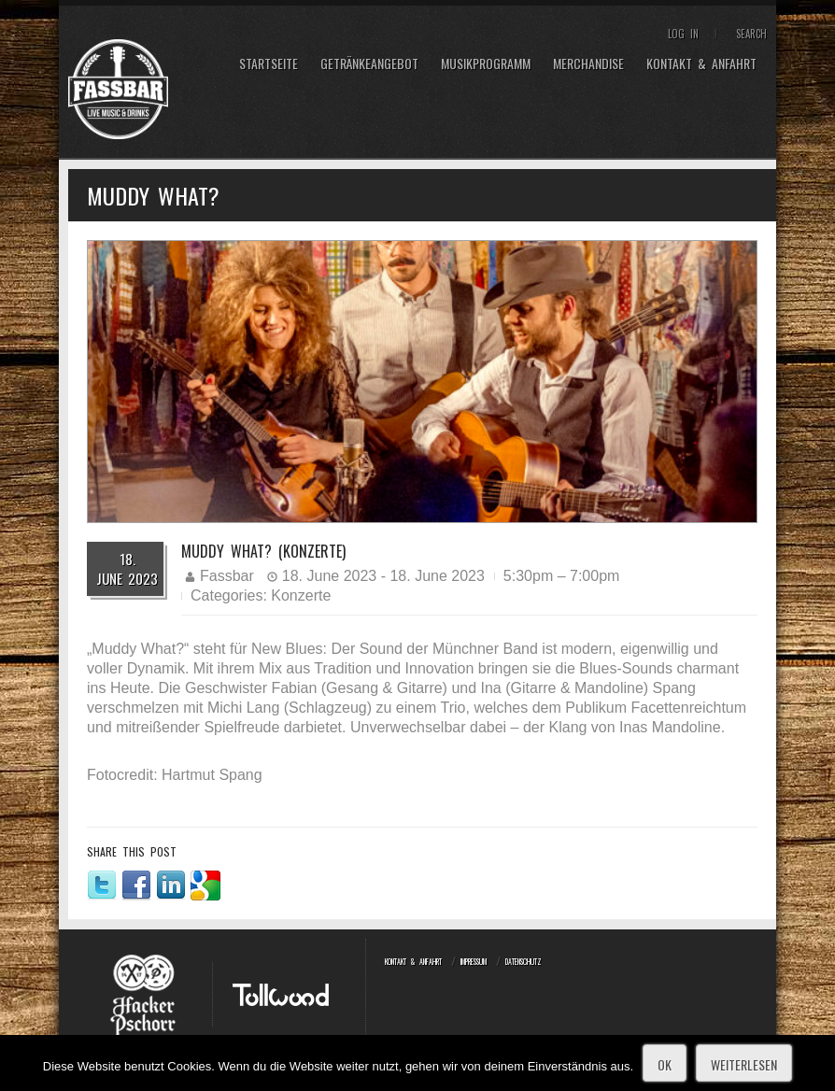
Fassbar (227, 576)
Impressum (473, 961)
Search (751, 33)
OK (665, 1064)
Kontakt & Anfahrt (701, 64)
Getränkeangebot (369, 64)
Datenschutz (523, 961)
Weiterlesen (744, 1064)
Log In (683, 33)
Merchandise (588, 64)
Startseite (268, 64)
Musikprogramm (486, 64)
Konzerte (301, 595)
